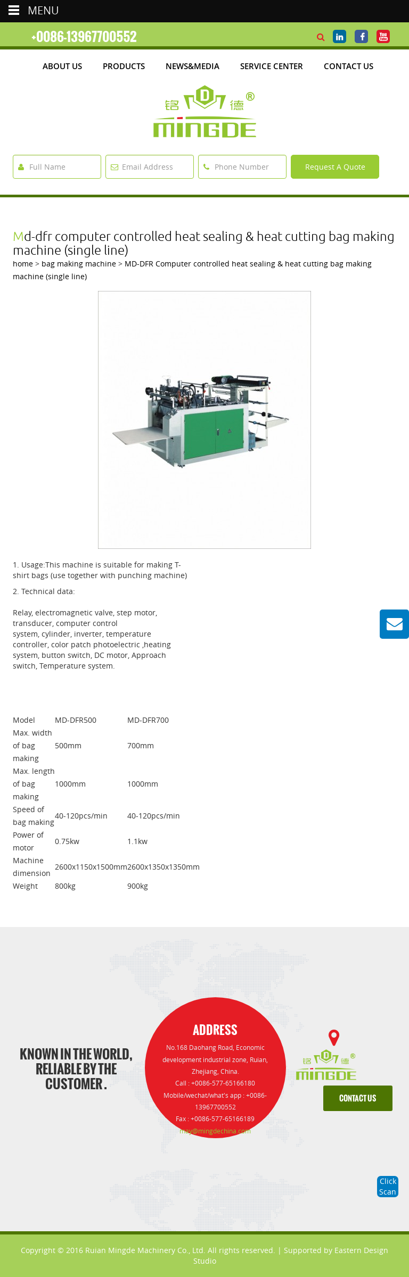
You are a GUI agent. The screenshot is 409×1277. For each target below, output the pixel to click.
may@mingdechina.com (215, 1131)
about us (62, 66)
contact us (357, 1098)
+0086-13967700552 (84, 36)
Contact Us (348, 66)
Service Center (271, 66)
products (124, 66)
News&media (192, 66)
